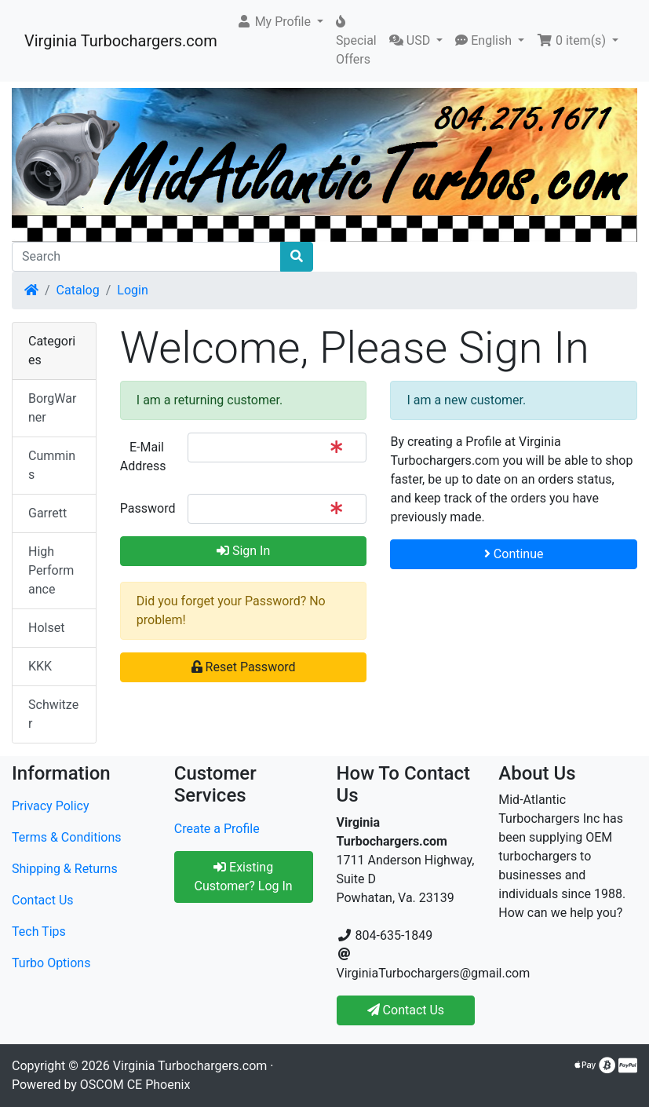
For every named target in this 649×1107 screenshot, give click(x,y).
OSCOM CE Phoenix (135, 1084)
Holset (46, 627)
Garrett (47, 513)
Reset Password (243, 666)
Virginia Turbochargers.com (120, 40)
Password (148, 508)
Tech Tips (39, 931)
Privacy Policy (50, 805)
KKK (40, 666)
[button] (280, 22)
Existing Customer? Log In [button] (244, 876)
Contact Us (43, 900)
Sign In (243, 550)
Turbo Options (51, 962)
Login (132, 290)
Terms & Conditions (67, 837)
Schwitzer (53, 714)
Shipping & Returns (65, 868)
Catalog (78, 290)
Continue (514, 553)
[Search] (146, 257)
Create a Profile (217, 828)
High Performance (51, 570)
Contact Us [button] (406, 1010)
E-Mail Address (143, 456)
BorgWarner (52, 408)
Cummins (51, 465)
